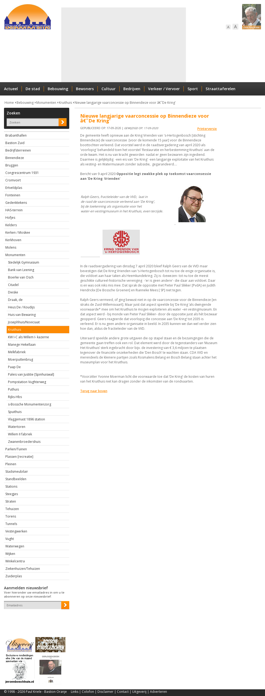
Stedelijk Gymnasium (23, 262)
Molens (10, 247)
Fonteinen (12, 195)
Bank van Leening (21, 270)
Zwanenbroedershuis (24, 441)
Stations (11, 486)
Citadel (13, 285)
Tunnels (11, 524)
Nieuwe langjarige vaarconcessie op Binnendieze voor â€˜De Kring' (125, 102)
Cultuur (108, 88)
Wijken (10, 553)
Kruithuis (65, 102)
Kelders (11, 225)
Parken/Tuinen (16, 449)
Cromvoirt (13, 180)
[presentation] (35, 618)
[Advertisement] (116, 44)
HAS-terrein (14, 210)
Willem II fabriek (20, 434)
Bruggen (11, 165)
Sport (192, 88)
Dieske (13, 292)
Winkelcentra (15, 561)
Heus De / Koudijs (21, 307)
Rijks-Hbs (15, 397)
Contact (123, 691)
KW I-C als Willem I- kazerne (28, 337)
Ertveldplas (13, 187)
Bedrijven (131, 88)
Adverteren (158, 691)
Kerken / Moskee (17, 232)
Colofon (88, 691)
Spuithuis (15, 411)
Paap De (14, 367)
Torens (10, 516)
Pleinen (10, 464)
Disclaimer (105, 691)
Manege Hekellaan (22, 344)
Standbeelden (15, 479)
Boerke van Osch (21, 277)
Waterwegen (14, 546)
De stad (33, 88)
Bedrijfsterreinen (18, 150)
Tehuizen (12, 509)
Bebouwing (58, 88)
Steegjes (11, 494)
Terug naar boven (93, 391)
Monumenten (46, 102)
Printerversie (207, 128)
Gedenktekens (16, 202)
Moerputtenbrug (20, 359)
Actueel (11, 88)
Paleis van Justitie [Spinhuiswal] (31, 374)
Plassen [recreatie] (19, 456)
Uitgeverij (139, 691)
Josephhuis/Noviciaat (24, 322)
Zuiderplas (13, 576)
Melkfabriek (17, 352)
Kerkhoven (13, 240)
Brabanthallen (16, 135)
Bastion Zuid (15, 143)
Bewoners (85, 88)
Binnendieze (14, 158)
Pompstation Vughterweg (27, 382)
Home (9, 102)
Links (74, 691)
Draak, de (15, 299)
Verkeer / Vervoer (164, 88)
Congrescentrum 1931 (22, 172)
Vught (9, 538)
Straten (10, 501)
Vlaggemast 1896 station (26, 419)
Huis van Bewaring (22, 314)
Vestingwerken (16, 531)
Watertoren (16, 426)
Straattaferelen (220, 88)
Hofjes (10, 217)
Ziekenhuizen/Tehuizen (22, 568)
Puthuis (13, 389)
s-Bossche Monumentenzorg (29, 404)
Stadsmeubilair (16, 471)
